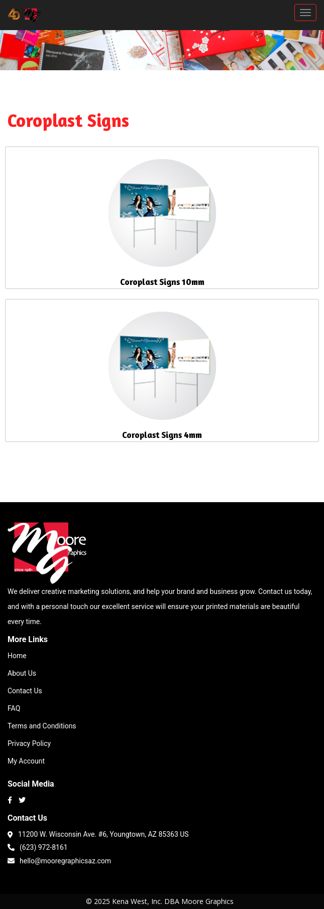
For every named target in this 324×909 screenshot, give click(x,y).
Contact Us (25, 691)
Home (17, 656)
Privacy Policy (29, 743)
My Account (26, 761)
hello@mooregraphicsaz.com (59, 860)
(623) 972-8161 (38, 846)
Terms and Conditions (42, 726)
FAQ (14, 708)
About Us (22, 673)
